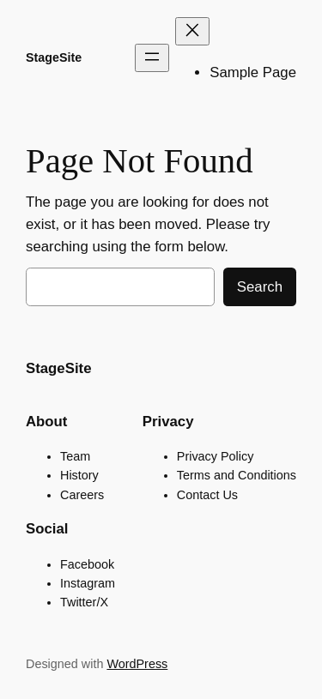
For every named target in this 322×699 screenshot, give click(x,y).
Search (260, 287)
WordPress (136, 664)
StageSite (54, 57)
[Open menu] (152, 58)
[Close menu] (192, 31)
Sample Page (253, 72)
